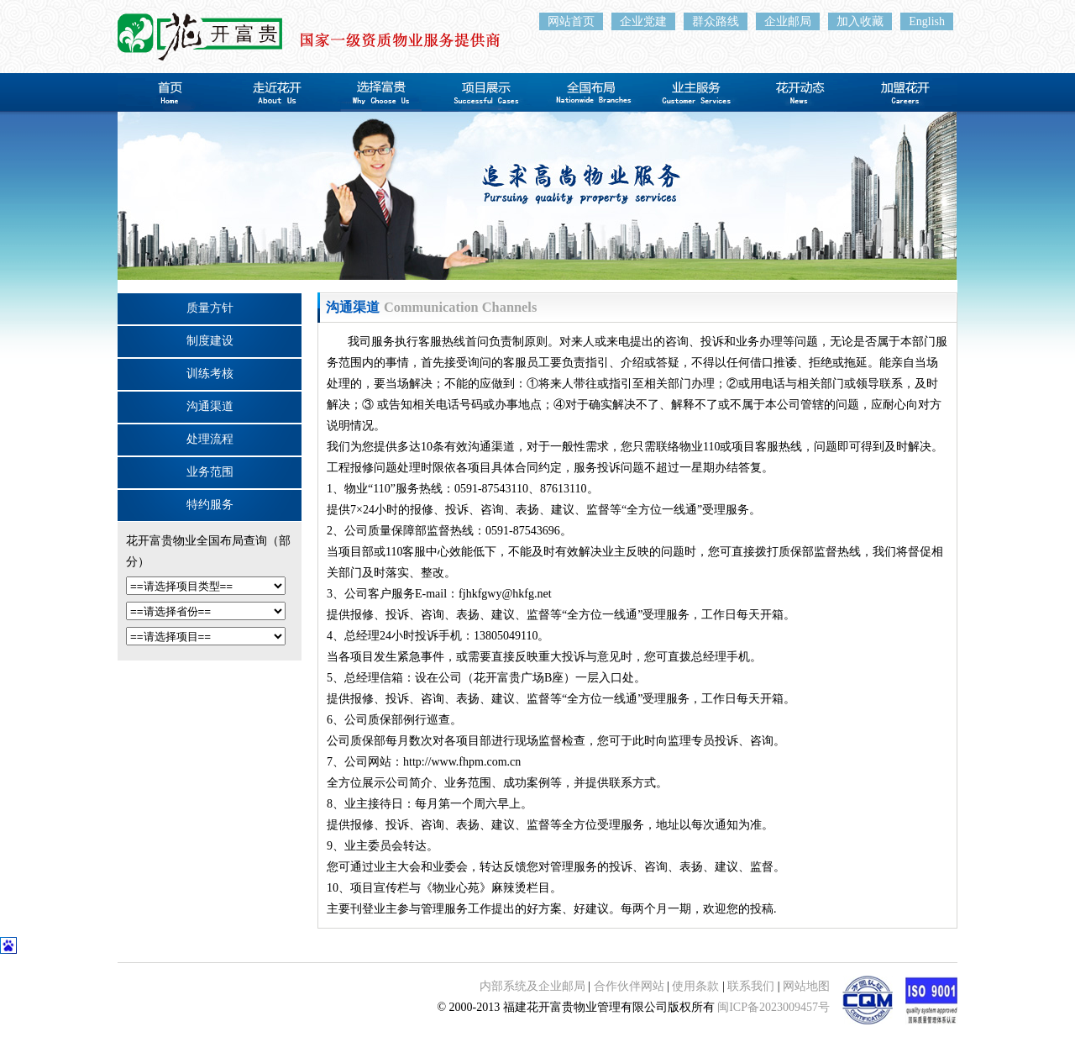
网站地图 (806, 986)
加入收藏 (860, 21)
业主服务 (694, 92)
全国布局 (590, 92)
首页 (170, 92)
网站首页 (571, 21)
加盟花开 (904, 92)
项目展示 (485, 92)
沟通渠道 (209, 406)
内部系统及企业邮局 (532, 986)
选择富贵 (380, 92)
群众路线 (715, 21)
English (927, 21)
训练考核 (209, 373)
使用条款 (695, 986)
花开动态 (799, 92)
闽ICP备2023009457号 (773, 1007)
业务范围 (209, 472)
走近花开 (275, 92)
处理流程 (209, 439)
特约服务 (209, 504)
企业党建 (643, 21)
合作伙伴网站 (629, 986)
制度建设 (209, 340)
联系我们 (750, 986)
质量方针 (209, 308)
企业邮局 (787, 21)
